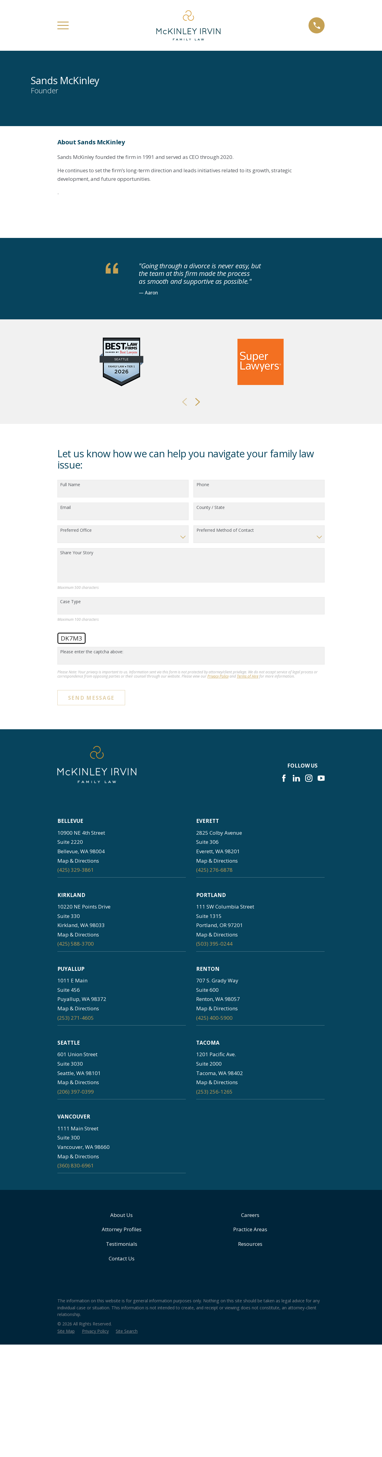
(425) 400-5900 (214, 1197)
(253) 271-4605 (75, 1197)
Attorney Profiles (122, 1409)
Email (65, 687)
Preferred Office (76, 710)
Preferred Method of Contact (225, 710)
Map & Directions (78, 1040)
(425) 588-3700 (75, 1124)
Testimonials (121, 1424)
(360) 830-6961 (75, 1345)
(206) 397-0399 (75, 1272)
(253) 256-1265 (214, 1272)
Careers (250, 1395)
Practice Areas (250, 1409)
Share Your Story (76, 733)
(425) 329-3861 (75, 1050)
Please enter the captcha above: (91, 832)
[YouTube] (321, 958)
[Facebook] (284, 958)
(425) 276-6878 (214, 1050)
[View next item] (198, 582)
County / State (210, 687)
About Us (121, 1395)
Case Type (70, 782)
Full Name (70, 665)
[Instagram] (308, 958)
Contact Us (122, 1438)
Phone (202, 665)
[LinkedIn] (296, 958)
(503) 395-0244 (214, 1124)
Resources (250, 1424)
